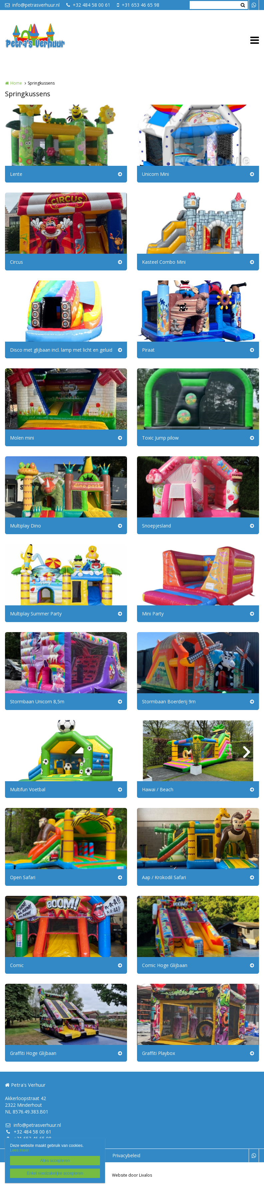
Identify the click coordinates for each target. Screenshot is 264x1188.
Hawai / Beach (157, 789)
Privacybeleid (126, 1155)
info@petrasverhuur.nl (32, 5)
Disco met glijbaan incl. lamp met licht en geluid (61, 350)
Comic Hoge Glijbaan (164, 965)
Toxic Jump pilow (160, 438)
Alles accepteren (55, 1160)
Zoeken (243, 5)
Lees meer (19, 1150)
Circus (16, 262)
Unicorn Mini (155, 174)
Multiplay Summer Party (36, 613)
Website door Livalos (132, 1175)
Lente (16, 174)
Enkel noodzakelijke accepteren (55, 1173)
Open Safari (22, 877)
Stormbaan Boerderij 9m (169, 701)
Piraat (148, 350)
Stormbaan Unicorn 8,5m (37, 701)
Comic (17, 965)
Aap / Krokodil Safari (164, 877)
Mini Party (153, 613)
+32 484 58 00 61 (88, 5)
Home (16, 83)
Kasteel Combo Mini (164, 262)
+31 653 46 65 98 (138, 5)
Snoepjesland (156, 525)
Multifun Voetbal (27, 789)
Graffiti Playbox (158, 1053)
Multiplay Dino (25, 525)
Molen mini (22, 438)
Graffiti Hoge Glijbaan (33, 1053)
